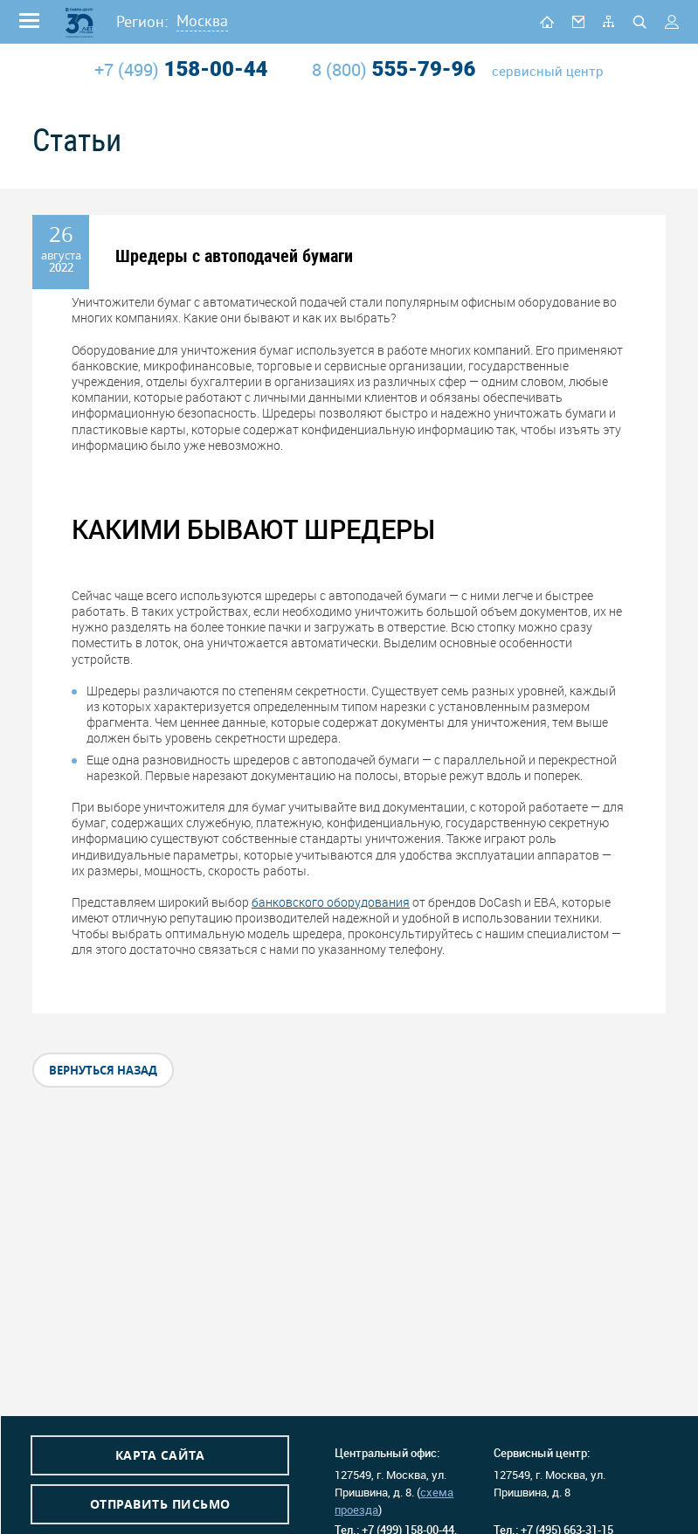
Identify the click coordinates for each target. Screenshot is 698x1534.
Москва (202, 20)
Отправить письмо (160, 1504)
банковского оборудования (331, 902)
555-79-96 (394, 69)
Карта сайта (160, 1455)
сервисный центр (548, 71)
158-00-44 (181, 69)
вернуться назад (103, 1070)
